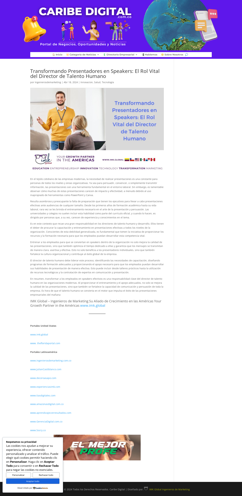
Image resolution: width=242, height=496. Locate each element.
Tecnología (108, 82)
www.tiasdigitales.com (42, 395)
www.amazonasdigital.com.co (47, 404)
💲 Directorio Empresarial (118, 54)
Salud (97, 82)
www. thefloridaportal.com (45, 343)
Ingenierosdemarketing (48, 82)
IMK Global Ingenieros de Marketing (167, 489)
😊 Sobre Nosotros (172, 54)
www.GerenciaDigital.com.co (46, 421)
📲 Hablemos (149, 54)
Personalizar (18, 475)
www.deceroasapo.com (43, 378)
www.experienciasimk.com (45, 386)
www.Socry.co (38, 430)
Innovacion (86, 82)
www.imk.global (39, 334)
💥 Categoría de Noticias (81, 54)
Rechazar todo (46, 475)
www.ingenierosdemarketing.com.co (50, 360)
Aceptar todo (32, 481)
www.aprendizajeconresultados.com (50, 412)
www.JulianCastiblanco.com (45, 369)
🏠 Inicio (57, 54)
